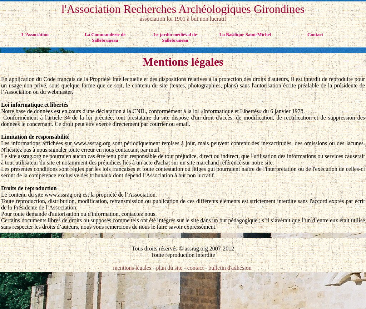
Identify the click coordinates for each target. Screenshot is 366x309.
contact (195, 268)
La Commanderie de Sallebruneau (105, 37)
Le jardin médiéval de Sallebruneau (175, 37)
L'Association (35, 34)
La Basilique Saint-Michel (245, 34)
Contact (315, 34)
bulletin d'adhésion (230, 268)
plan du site (169, 268)
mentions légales (133, 268)
